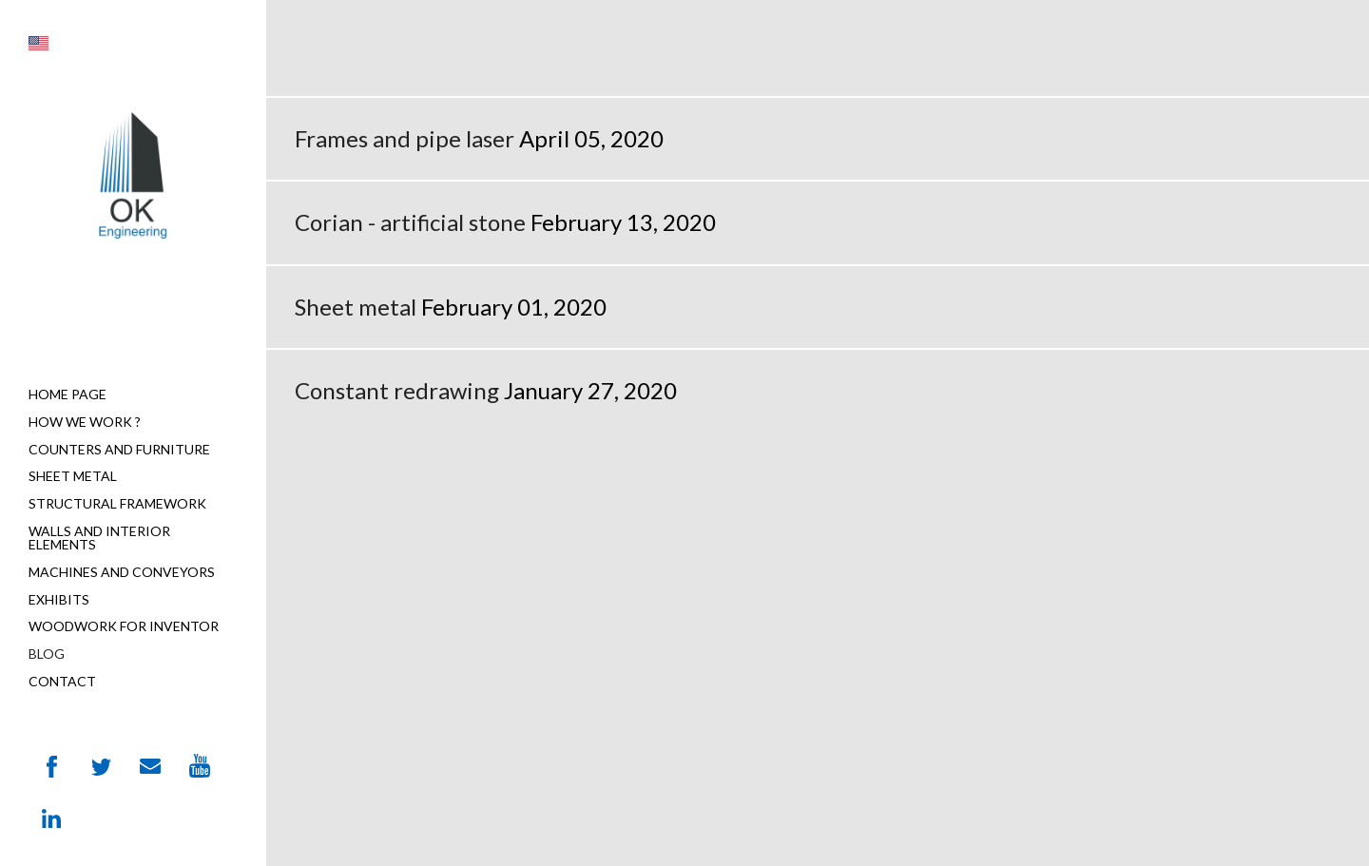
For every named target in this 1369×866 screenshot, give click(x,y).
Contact (62, 681)
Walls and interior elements (99, 538)
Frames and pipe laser (404, 138)
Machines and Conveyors (122, 572)
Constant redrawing (397, 390)
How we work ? (85, 422)
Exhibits (59, 599)
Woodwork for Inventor (124, 626)
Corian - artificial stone (410, 222)
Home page (67, 394)
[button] (38, 43)
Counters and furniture (119, 449)
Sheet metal (73, 476)
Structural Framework (117, 503)
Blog (47, 653)
